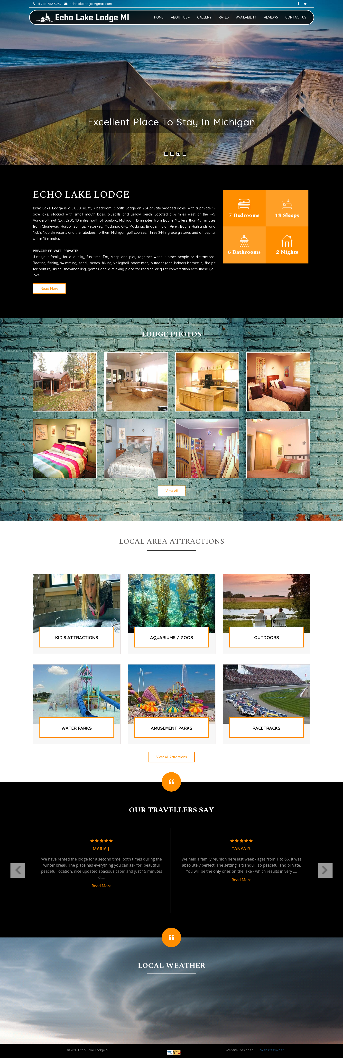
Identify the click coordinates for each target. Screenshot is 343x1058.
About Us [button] (180, 17)
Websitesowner (272, 1050)
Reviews (271, 17)
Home (159, 17)
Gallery (204, 17)
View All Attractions (171, 757)
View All (172, 491)
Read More (49, 288)
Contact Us (295, 17)
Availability (246, 17)
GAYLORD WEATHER (171, 1001)
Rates (224, 17)
